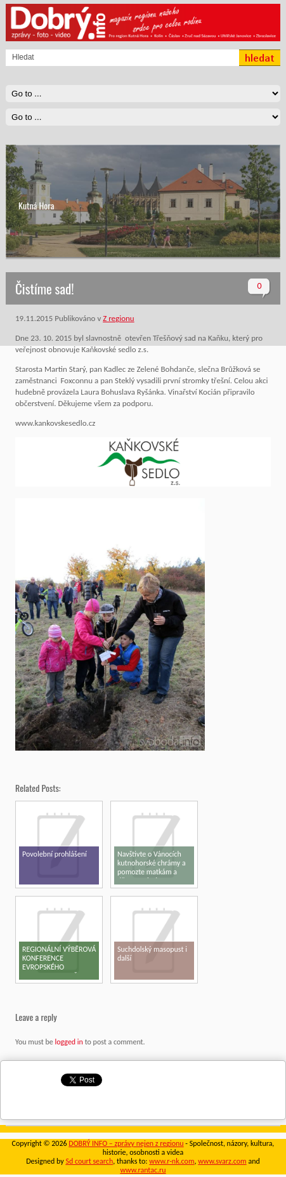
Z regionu (118, 318)
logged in (68, 1041)
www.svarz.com (222, 1161)
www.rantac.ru (143, 1170)
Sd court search (89, 1161)
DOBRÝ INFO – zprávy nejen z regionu (125, 1143)
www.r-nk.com (171, 1161)
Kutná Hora (36, 205)
